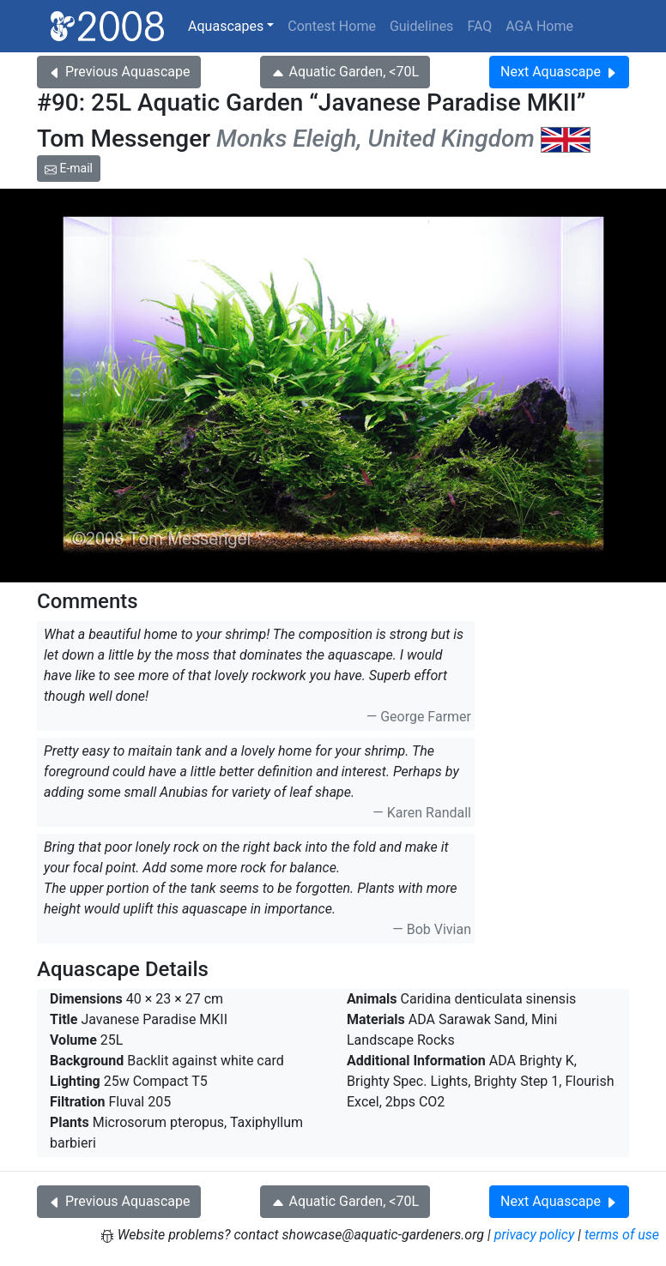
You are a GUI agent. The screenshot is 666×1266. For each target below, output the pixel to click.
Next (559, 71)
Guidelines (421, 26)
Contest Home (332, 26)
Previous (119, 71)
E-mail (69, 168)
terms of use (621, 1235)
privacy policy (534, 1235)
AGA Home (539, 26)
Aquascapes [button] (225, 26)
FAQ (479, 26)
